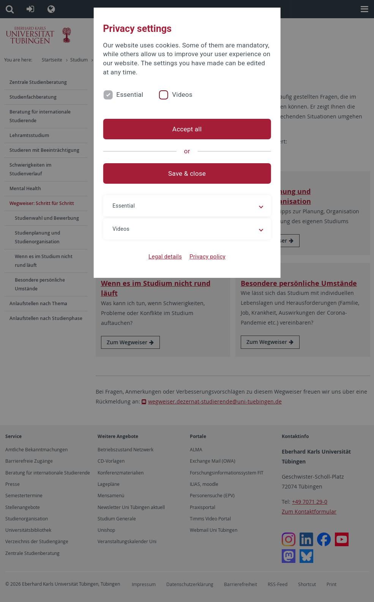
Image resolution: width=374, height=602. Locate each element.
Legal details (165, 256)
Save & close (187, 173)
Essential (129, 94)
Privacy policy (207, 256)
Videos (182, 94)
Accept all (187, 129)
